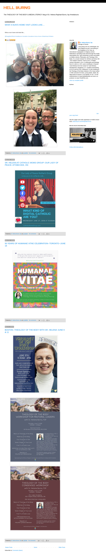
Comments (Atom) (17, 550)
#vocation (25, 36)
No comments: (33, 153)
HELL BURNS (17, 8)
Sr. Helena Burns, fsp (86, 42)
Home (35, 547)
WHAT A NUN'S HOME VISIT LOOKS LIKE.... (25, 25)
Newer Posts (8, 547)
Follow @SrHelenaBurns (76, 147)
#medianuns (18, 36)
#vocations (31, 36)
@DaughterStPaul (10, 36)
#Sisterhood (45, 36)
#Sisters (51, 36)
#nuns (36, 36)
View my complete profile (76, 80)
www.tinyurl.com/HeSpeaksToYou (82, 121)
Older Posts (62, 547)
